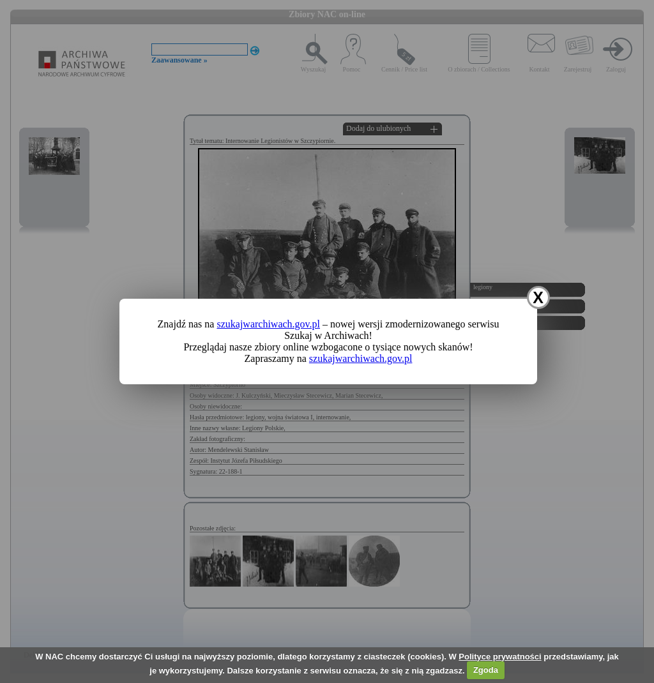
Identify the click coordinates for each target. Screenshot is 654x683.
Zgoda (485, 670)
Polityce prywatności (500, 656)
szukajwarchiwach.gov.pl (268, 324)
